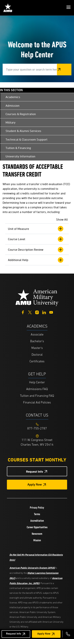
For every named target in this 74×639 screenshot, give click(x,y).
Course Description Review (35, 249)
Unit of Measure (35, 228)
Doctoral (37, 354)
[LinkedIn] (44, 312)
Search (64, 69)
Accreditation (37, 520)
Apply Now (43, 633)
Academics (13, 97)
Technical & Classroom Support (26, 139)
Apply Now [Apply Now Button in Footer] (34, 484)
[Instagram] (37, 312)
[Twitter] (30, 312)
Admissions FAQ (37, 389)
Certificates (37, 361)
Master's (37, 348)
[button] (68, 8)
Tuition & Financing (18, 148)
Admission (12, 105)
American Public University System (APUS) (32, 567)
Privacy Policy (37, 507)
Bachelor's (37, 341)
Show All (62, 219)
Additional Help (35, 260)
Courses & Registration (21, 114)
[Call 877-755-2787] (68, 634)
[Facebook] (23, 312)
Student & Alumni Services (23, 131)
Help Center (37, 382)
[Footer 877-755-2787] (37, 428)
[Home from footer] (37, 297)
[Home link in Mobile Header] (7, 7)
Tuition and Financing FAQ (37, 396)
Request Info (13, 633)
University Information (20, 156)
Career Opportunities (37, 527)
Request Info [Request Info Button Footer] (34, 471)
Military (11, 122)
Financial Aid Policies (37, 402)
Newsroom (37, 533)
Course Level (35, 239)
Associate (37, 334)
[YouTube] (51, 312)
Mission (37, 540)
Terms (37, 514)
